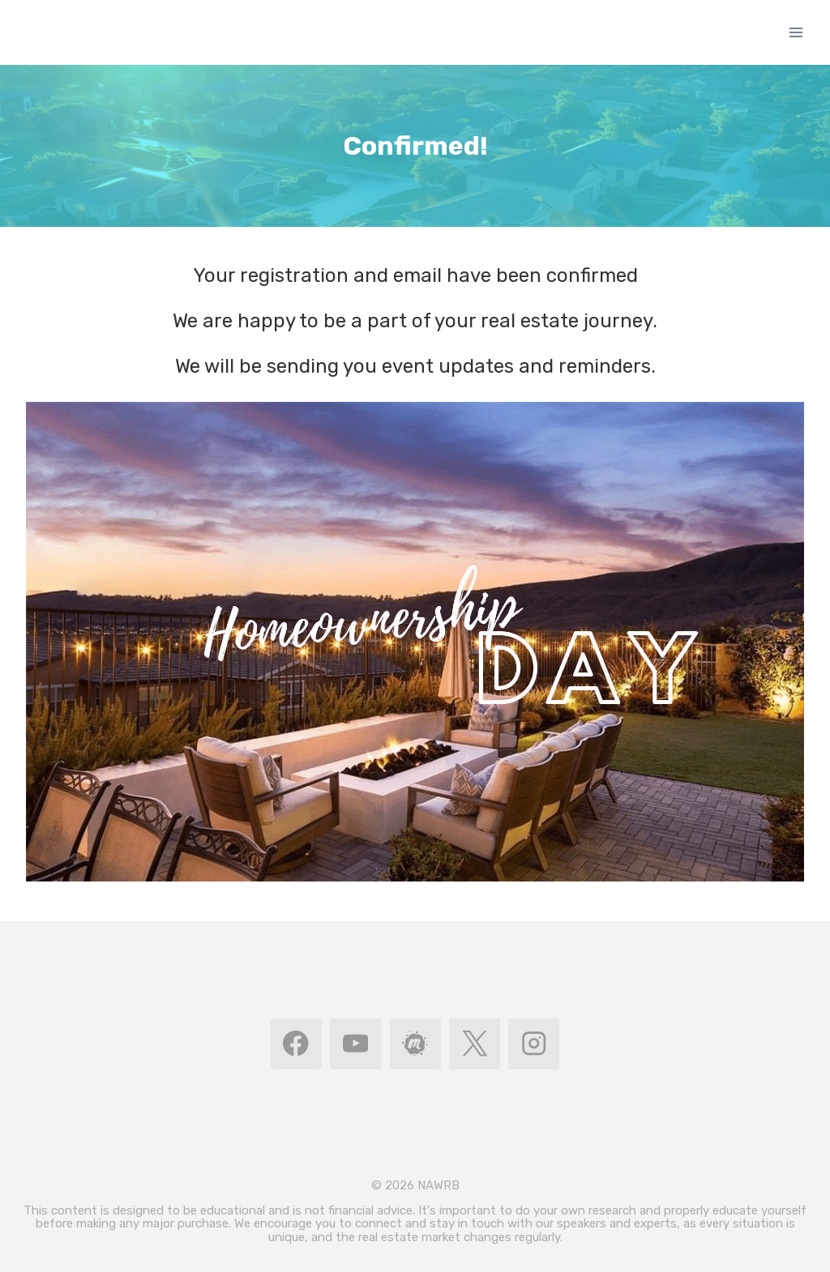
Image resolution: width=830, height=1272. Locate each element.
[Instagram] (533, 1043)
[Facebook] (296, 1043)
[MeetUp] (415, 1043)
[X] (474, 1043)
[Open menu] (796, 32)
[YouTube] (355, 1043)
